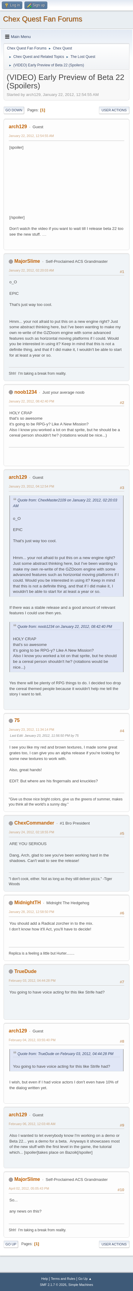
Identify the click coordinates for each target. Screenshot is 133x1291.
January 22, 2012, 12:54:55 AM (31, 136)
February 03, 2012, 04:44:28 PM (32, 980)
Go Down (13, 110)
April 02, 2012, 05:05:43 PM (29, 1188)
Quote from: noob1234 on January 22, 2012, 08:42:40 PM (64, 627)
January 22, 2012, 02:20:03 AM (31, 270)
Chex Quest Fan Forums (42, 19)
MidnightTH (27, 902)
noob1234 (25, 392)
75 (17, 720)
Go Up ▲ (85, 1278)
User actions (114, 110)
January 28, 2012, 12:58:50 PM (31, 912)
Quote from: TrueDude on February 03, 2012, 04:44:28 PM (65, 1054)
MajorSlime (27, 261)
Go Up (10, 1244)
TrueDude (25, 971)
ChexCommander (34, 822)
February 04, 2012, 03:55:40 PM (32, 1040)
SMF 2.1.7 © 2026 (53, 1284)
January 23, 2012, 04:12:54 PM (31, 486)
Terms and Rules (63, 1278)
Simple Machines (80, 1284)
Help (44, 1278)
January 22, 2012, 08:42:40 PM (31, 401)
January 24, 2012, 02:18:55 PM (31, 832)
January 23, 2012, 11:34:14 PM (31, 729)
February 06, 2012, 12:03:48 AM (32, 1124)
